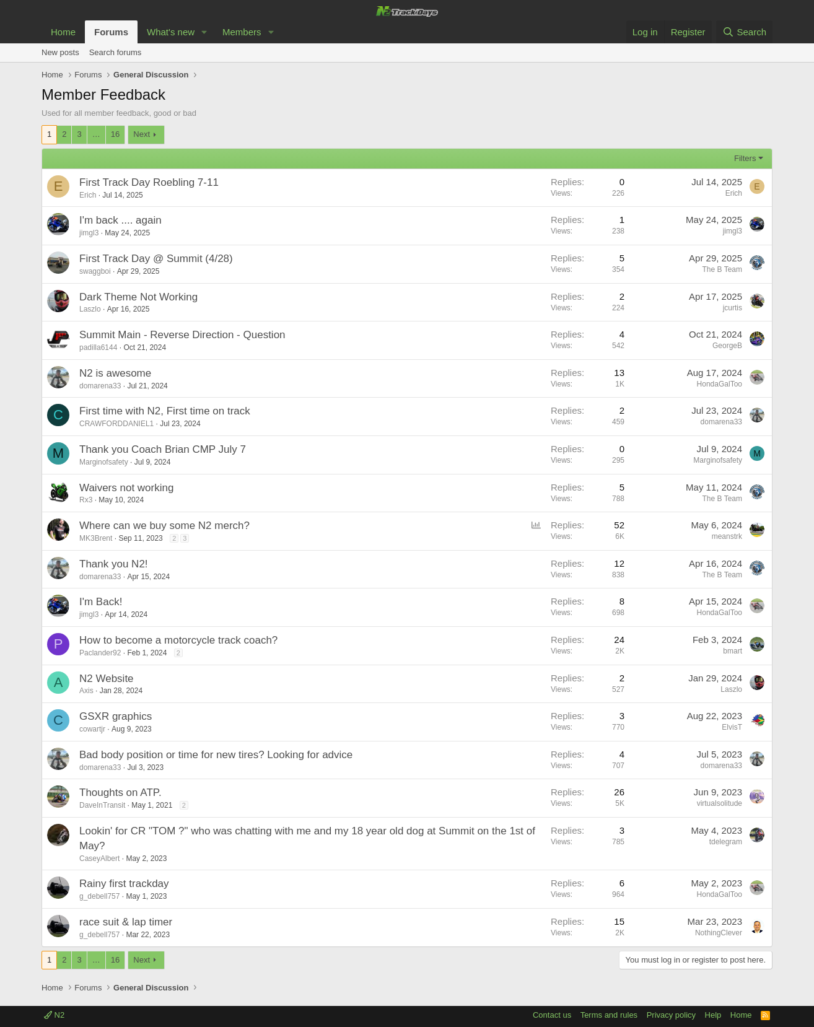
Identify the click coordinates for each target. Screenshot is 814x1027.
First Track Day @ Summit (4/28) (156, 258)
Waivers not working (126, 488)
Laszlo (90, 309)
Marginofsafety (103, 462)
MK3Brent (95, 538)
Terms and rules (608, 1015)
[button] (204, 31)
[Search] (744, 31)
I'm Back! (100, 602)
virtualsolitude (719, 803)
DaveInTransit (102, 805)
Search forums (115, 52)
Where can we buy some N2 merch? (164, 525)
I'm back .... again (120, 220)
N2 (54, 1015)
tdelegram (725, 841)
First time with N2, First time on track (164, 411)
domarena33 (100, 386)
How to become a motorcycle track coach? (178, 640)
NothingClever (718, 933)
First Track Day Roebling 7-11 (149, 182)
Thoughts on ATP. (120, 792)
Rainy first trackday (124, 883)
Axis (86, 690)
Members (241, 32)
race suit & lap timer (125, 922)
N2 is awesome (115, 373)
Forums (111, 32)
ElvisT (732, 727)
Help (713, 1015)
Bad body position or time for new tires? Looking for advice (215, 755)
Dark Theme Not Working (138, 297)
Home (63, 32)
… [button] (96, 134)
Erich (87, 195)
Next (141, 134)
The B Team (722, 269)
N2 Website (106, 678)
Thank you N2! (113, 564)
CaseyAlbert (99, 858)
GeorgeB (727, 345)
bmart (732, 651)
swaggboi (95, 271)
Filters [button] (745, 158)
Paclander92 (100, 653)
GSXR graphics (115, 716)
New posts (60, 52)
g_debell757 (99, 896)
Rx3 (85, 500)
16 (115, 134)
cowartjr (92, 729)
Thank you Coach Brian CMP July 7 (162, 449)
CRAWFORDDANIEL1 (116, 423)
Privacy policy (671, 1015)
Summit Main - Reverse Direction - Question (182, 335)
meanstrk (727, 536)
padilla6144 (98, 347)
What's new (171, 32)
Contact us (552, 1015)
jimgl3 (88, 233)
